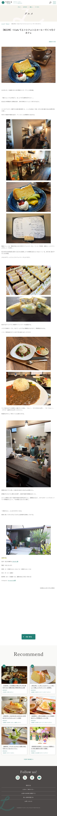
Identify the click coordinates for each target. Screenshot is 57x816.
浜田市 (8, 722)
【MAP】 (14, 561)
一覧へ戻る (28, 637)
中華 (8, 692)
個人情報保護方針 (28, 797)
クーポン (37, 7)
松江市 (37, 692)
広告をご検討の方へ (28, 789)
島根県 (33, 692)
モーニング (42, 722)
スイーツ (41, 692)
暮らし (31, 7)
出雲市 (37, 722)
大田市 (4, 692)
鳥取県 (33, 753)
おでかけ (25, 7)
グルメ (19, 7)
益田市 (4, 753)
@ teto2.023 (11, 580)
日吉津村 (37, 753)
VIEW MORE (28, 759)
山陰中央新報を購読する (28, 793)
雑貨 (16, 722)
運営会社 (28, 785)
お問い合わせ (28, 801)
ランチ (45, 692)
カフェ (13, 722)
